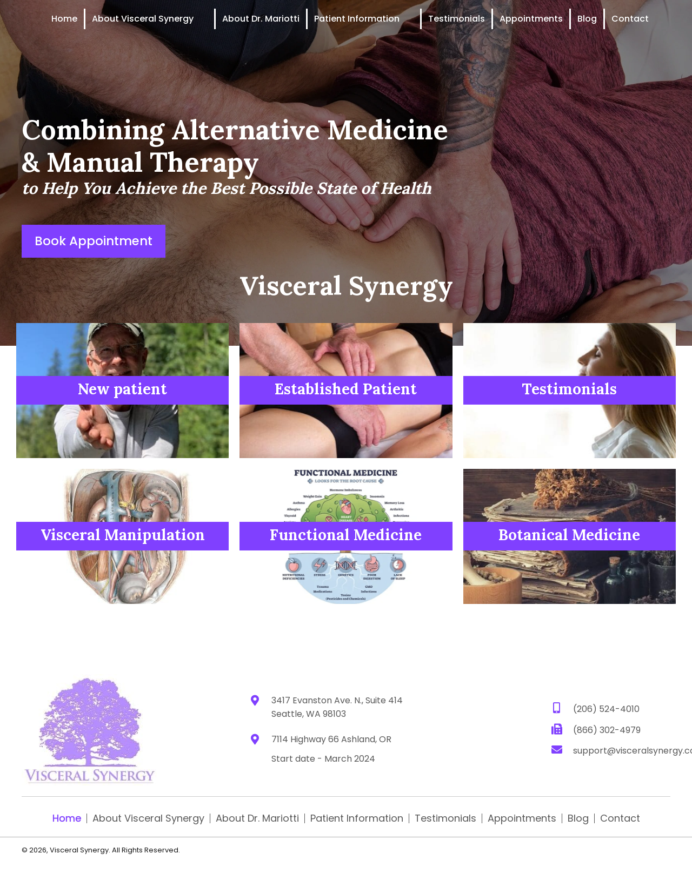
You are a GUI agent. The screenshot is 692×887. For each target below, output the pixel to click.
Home (66, 818)
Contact (620, 818)
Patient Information (356, 818)
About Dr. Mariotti (257, 818)
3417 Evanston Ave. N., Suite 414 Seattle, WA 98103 (337, 707)
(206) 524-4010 (606, 708)
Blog (578, 818)
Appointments (522, 818)
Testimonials (445, 818)
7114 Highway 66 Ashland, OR (331, 739)
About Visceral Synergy (148, 818)
